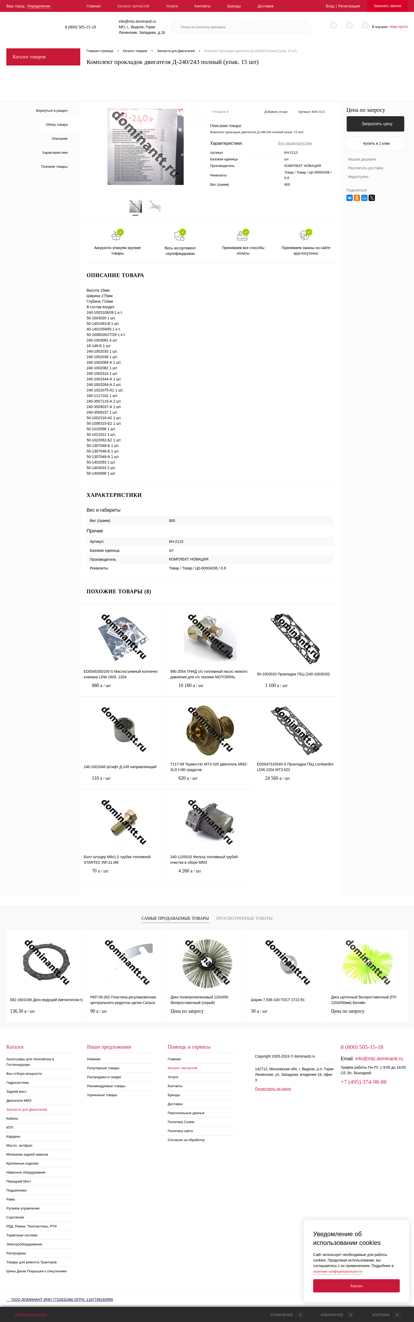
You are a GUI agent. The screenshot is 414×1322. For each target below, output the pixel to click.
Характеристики (55, 153)
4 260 (210, 875)
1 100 (296, 689)
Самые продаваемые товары (175, 918)
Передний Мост (18, 1181)
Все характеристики (295, 143)
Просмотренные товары (244, 918)
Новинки (94, 1059)
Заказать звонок (387, 6)
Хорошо (356, 1286)
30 (259, 1011)
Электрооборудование (24, 1244)
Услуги (172, 6)
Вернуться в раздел (52, 111)
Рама (10, 1199)
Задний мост (16, 1092)
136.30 (22, 1011)
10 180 (210, 689)
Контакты (202, 6)
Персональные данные (186, 1113)
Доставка (266, 6)
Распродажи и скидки (104, 1077)
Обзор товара (57, 125)
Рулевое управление (23, 1208)
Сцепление (15, 1217)
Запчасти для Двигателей (26, 1109)
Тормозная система (21, 1235)
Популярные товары (103, 1068)
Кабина (12, 1118)
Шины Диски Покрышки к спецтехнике (36, 1271)
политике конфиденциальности (337, 1271)
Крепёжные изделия (22, 1163)
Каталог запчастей (133, 6)
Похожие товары (54, 167)
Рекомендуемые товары (106, 1086)
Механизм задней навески (27, 1154)
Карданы (13, 1136)
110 (123, 782)
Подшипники (16, 1190)
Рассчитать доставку (366, 168)
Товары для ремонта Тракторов (31, 1262)
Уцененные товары (102, 1095)
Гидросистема (17, 1083)
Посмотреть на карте (273, 1089)
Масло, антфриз (19, 1145)
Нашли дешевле (362, 159)
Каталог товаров (43, 57)
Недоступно (358, 177)
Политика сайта (180, 1131)
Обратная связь (26, 1315)
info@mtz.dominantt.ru (379, 1058)
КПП (9, 1127)
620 (210, 782)
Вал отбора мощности (24, 1074)
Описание (60, 139)
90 (98, 1011)
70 (123, 875)
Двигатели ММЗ (18, 1101)
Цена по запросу (365, 110)
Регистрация (349, 6)
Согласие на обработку (186, 1140)
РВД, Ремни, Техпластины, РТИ (31, 1226)
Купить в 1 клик (376, 143)
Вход (330, 6)
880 (123, 689)
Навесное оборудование (25, 1172)
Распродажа (16, 1253)
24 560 (296, 782)
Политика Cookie (181, 1122)
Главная (94, 6)
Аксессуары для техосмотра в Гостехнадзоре (30, 1062)
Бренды (234, 6)
